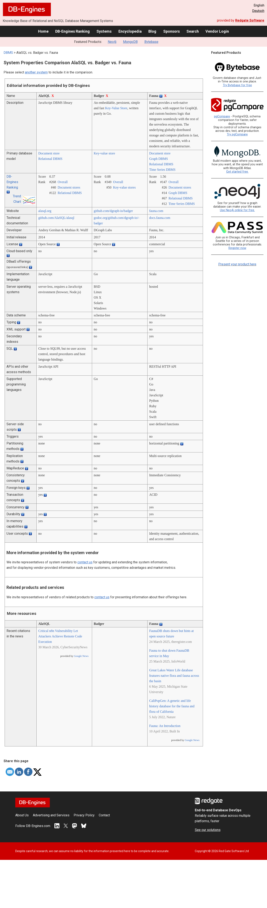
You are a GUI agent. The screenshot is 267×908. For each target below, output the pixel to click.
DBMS (8, 53)
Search (192, 31)
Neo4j (112, 42)
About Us (22, 815)
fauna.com (156, 211)
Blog (152, 31)
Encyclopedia (130, 31)
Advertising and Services (51, 815)
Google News (81, 656)
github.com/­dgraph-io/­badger (113, 211)
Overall (63, 182)
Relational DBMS (50, 159)
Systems (104, 31)
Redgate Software (249, 20)
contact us (84, 562)
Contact (104, 815)
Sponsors (171, 31)
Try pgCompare (237, 134)
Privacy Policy (84, 815)
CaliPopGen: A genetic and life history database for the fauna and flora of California (171, 706)
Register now (237, 248)
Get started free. (237, 171)
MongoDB (130, 42)
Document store (49, 153)
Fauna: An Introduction (164, 726)
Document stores (69, 187)
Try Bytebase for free (237, 85)
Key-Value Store (116, 108)
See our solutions (208, 830)
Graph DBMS (158, 159)
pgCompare (222, 116)
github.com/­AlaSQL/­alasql (56, 218)
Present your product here (237, 264)
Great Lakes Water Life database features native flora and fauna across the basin (174, 675)
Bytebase (151, 42)
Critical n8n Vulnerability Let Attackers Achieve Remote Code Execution (60, 636)
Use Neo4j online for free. (237, 210)
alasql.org (44, 211)
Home (43, 31)
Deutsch (258, 11)
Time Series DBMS (162, 169)
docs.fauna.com (159, 218)
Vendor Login (217, 31)
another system (36, 72)
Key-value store (104, 153)
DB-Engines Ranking (72, 31)
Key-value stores (124, 187)
